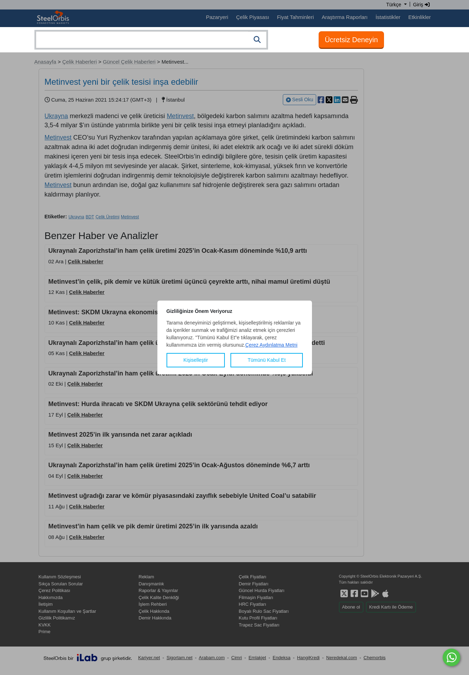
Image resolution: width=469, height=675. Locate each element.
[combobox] (151, 39)
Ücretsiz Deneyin (351, 40)
